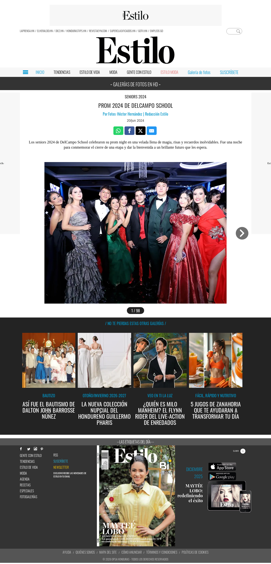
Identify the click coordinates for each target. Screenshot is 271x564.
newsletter (61, 467)
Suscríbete (60, 461)
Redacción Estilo (156, 114)
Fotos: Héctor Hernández (125, 114)
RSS (55, 455)
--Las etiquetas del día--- (135, 442)
